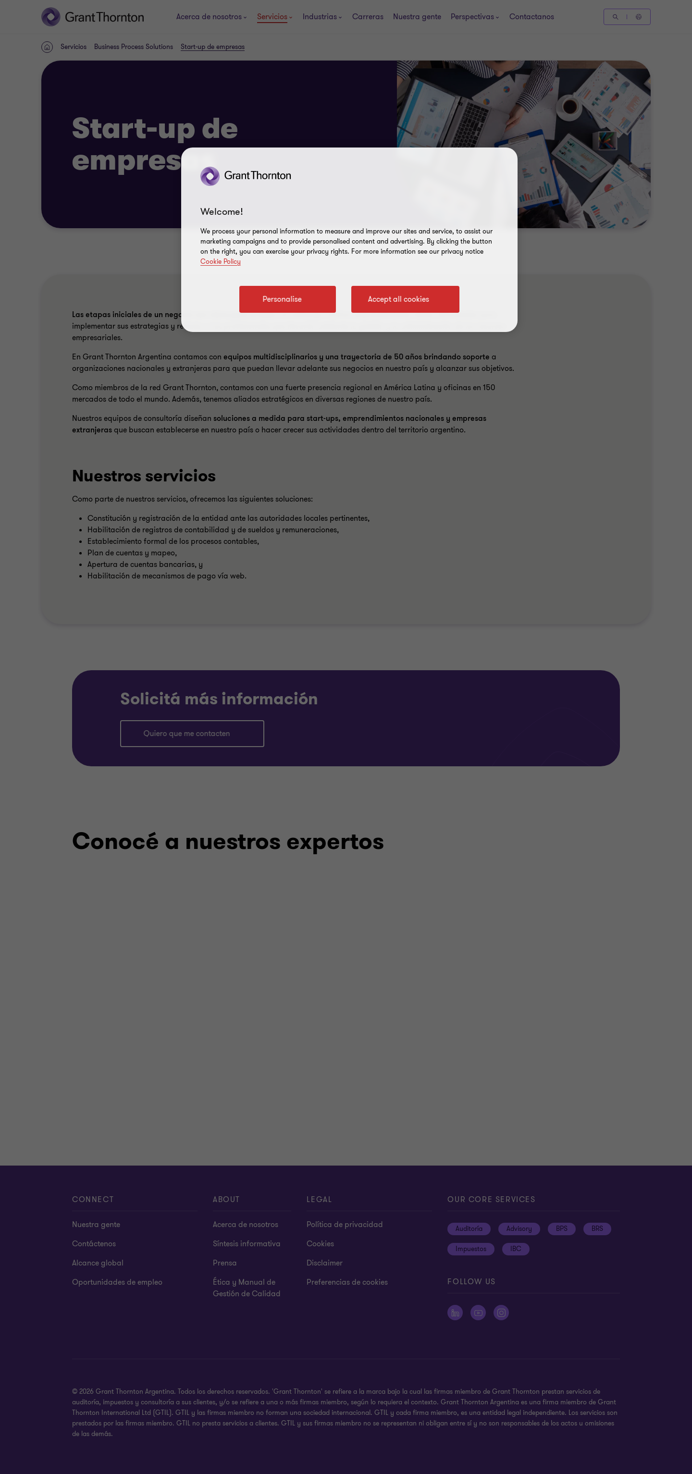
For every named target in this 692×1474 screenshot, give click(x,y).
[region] (349, 239)
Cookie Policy (220, 261)
